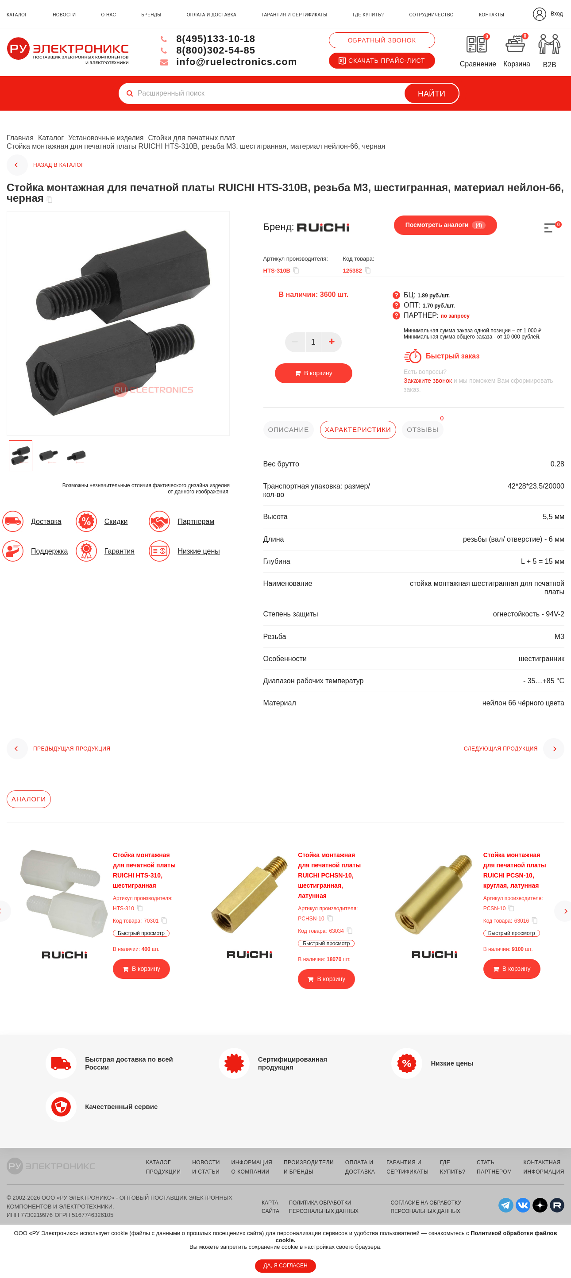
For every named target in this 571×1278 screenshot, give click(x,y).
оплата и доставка (211, 14)
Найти (431, 93)
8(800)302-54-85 (207, 50)
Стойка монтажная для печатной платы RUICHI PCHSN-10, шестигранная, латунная (329, 875)
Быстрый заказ (452, 356)
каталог (17, 14)
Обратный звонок (382, 40)
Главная (20, 138)
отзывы (423, 429)
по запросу (455, 316)
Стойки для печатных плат (191, 138)
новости (64, 14)
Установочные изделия (105, 138)
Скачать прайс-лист (382, 61)
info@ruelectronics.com (228, 61)
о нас (108, 14)
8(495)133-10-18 (207, 38)
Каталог (51, 138)
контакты (491, 14)
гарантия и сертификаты (294, 14)
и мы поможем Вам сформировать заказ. (484, 380)
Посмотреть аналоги (445, 225)
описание (288, 429)
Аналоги (29, 799)
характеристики (358, 429)
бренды (151, 14)
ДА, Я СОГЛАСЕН (285, 1266)
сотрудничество (431, 14)
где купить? (368, 14)
